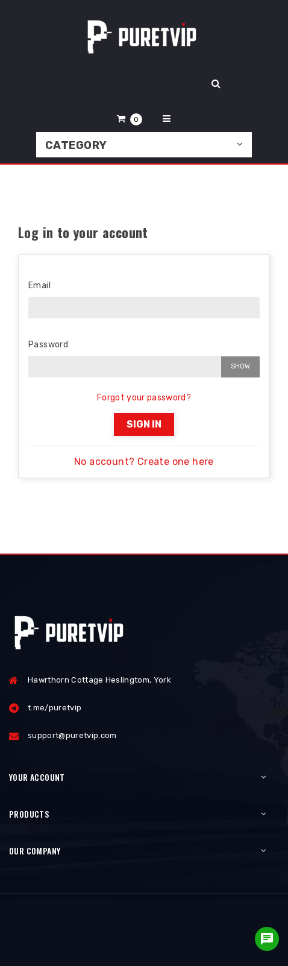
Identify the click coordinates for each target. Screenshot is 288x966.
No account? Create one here (144, 461)
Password (48, 344)
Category (76, 145)
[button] (129, 118)
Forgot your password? (144, 398)
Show (240, 366)
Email (39, 285)
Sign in (144, 424)
